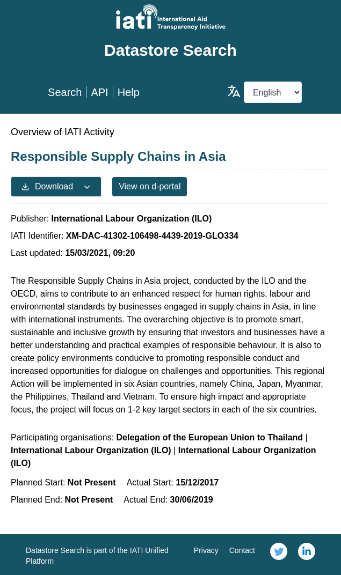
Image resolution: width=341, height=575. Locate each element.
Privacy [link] (206, 550)
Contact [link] (242, 550)
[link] (278, 554)
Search (65, 92)
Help (129, 92)
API (99, 92)
